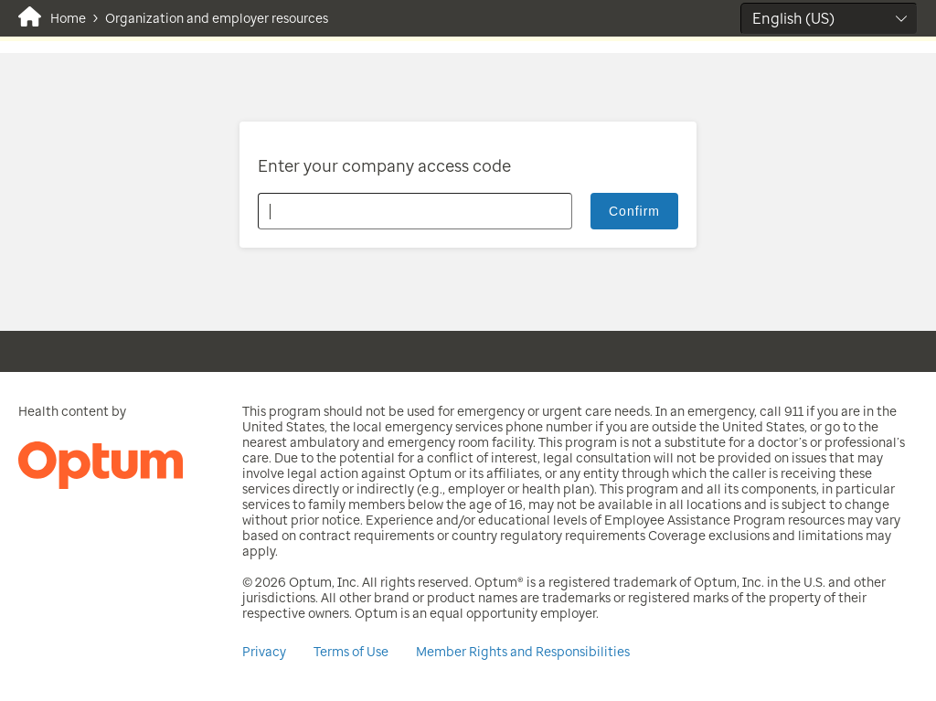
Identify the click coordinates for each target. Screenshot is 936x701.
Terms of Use (351, 652)
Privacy (264, 652)
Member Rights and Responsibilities (523, 652)
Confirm (634, 211)
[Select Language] (829, 19)
